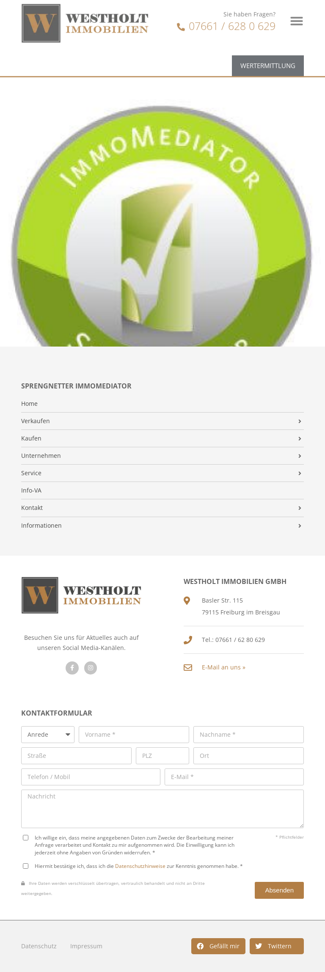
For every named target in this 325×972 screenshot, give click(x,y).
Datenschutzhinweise (140, 865)
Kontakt (32, 507)
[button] (218, 946)
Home (29, 403)
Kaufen (31, 438)
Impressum (86, 946)
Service (31, 473)
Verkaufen (35, 421)
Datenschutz (39, 946)
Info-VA (31, 490)
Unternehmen (41, 455)
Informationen (41, 525)
